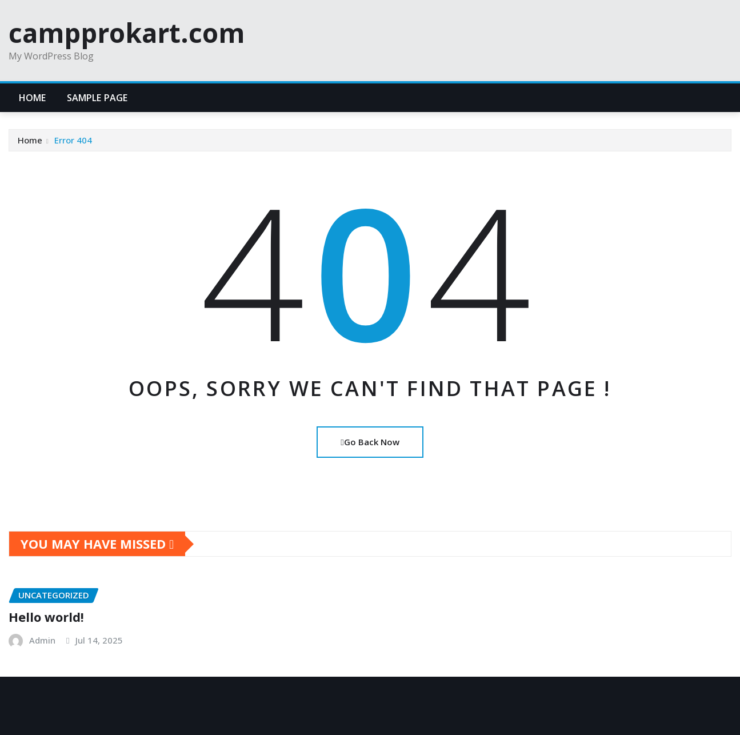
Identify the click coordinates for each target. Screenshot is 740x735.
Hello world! (46, 616)
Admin (42, 640)
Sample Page (97, 97)
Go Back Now (370, 442)
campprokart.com (127, 32)
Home (32, 97)
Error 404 (73, 140)
